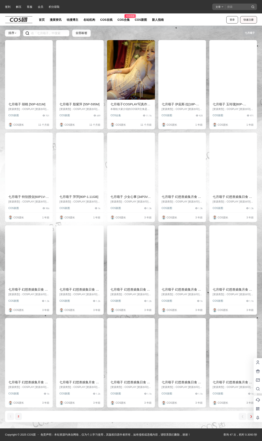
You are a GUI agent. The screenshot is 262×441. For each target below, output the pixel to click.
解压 (18, 6)
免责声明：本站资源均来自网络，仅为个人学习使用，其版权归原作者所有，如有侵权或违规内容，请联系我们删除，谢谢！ (116, 434)
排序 (12, 33)
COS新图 (13, 115)
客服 (29, 6)
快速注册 (249, 19)
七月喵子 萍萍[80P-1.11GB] (78, 196)
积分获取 (54, 6)
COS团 (31, 434)
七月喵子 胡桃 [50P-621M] (26, 104)
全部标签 (81, 33)
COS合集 (115, 115)
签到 (7, 6)
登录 (232, 19)
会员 (40, 6)
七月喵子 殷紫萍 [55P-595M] (79, 104)
